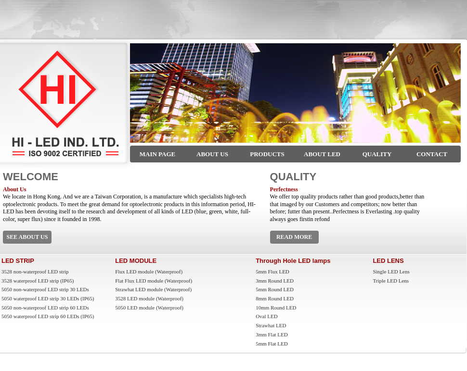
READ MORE (294, 237)
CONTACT (431, 154)
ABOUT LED (322, 154)
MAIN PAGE (158, 154)
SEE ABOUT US (27, 237)
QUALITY (377, 154)
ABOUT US (212, 154)
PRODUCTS (267, 154)
